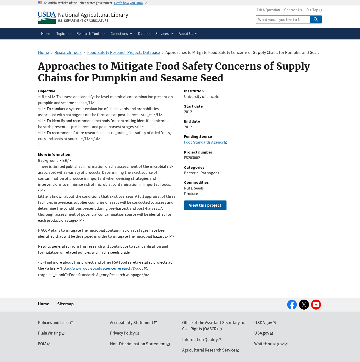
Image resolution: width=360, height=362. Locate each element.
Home (43, 304)
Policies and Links (54, 322)
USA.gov (261, 333)
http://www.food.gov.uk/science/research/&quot (102, 268)
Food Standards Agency (204, 142)
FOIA (42, 344)
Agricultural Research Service (209, 350)
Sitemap (65, 304)
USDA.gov (263, 322)
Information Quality (200, 339)
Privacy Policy (122, 333)
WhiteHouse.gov (269, 344)
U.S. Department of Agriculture (83, 20)
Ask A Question (268, 9)
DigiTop (312, 9)
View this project (205, 205)
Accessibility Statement (131, 322)
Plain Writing (49, 333)
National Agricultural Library (93, 14)
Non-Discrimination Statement (138, 344)
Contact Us (293, 9)
